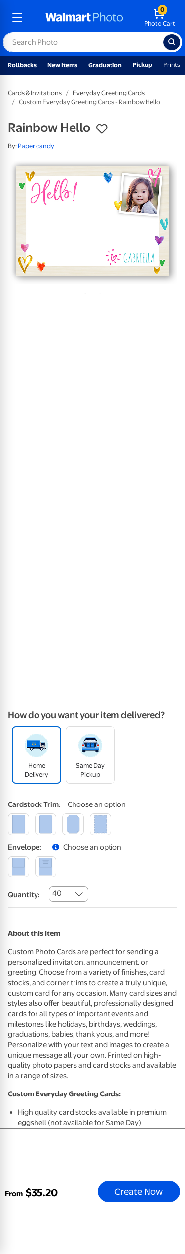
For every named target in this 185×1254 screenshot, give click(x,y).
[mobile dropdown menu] (17, 17)
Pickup (142, 64)
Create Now (138, 1191)
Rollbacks (22, 65)
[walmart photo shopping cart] (159, 17)
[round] (45, 824)
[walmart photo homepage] (84, 17)
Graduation (105, 65)
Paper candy (36, 146)
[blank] (18, 866)
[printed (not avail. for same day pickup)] (45, 866)
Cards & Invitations (35, 92)
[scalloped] (100, 824)
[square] (18, 824)
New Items (62, 65)
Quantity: (24, 894)
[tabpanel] (92, 221)
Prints (171, 64)
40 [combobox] (57, 893)
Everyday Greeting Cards (109, 92)
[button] (101, 129)
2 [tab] (98, 291)
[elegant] (72, 824)
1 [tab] (83, 291)
